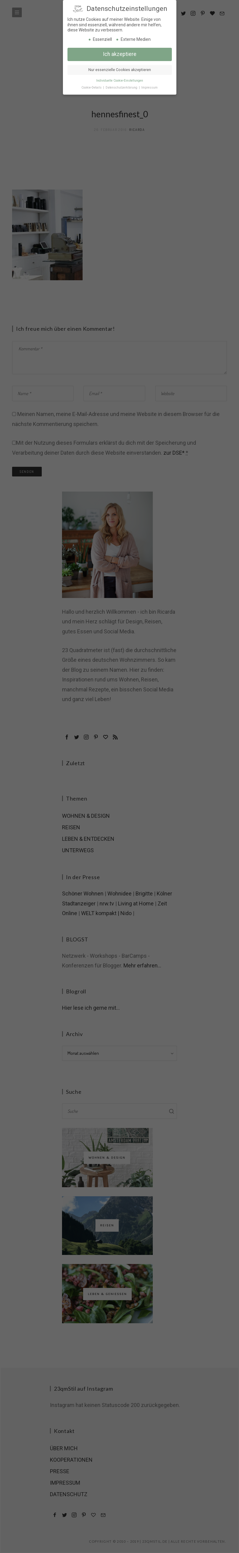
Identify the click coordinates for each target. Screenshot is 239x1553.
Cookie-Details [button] (92, 86)
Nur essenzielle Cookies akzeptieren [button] (119, 69)
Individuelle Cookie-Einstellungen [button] (119, 79)
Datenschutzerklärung (122, 86)
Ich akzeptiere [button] (119, 53)
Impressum (149, 86)
